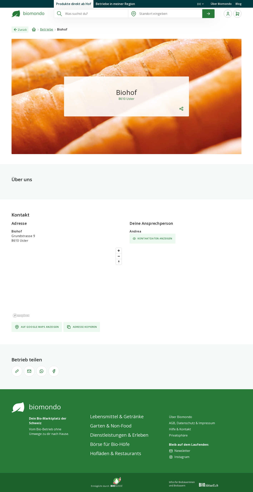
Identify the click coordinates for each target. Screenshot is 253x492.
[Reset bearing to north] (119, 262)
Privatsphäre (178, 435)
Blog (238, 4)
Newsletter (182, 451)
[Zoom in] (119, 250)
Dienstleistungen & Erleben (119, 435)
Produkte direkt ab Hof (73, 4)
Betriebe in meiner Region (115, 4)
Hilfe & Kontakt (180, 429)
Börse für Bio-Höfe (110, 444)
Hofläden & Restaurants (115, 453)
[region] (67, 282)
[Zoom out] (119, 256)
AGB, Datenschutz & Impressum (192, 423)
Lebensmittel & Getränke (117, 416)
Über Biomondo (221, 4)
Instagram (181, 457)
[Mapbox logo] (21, 315)
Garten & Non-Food (110, 425)
